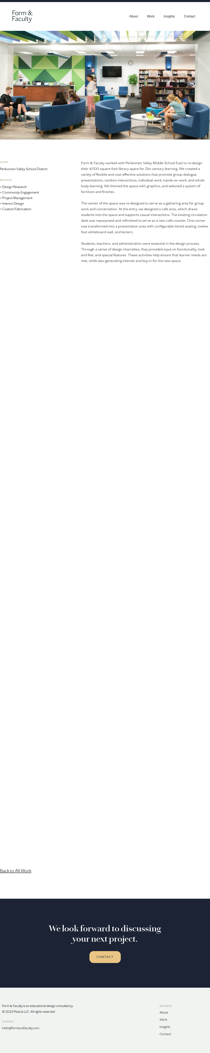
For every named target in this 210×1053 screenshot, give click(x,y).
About (133, 16)
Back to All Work (15, 870)
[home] (20, 16)
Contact (189, 16)
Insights (169, 16)
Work (151, 16)
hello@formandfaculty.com (20, 1028)
